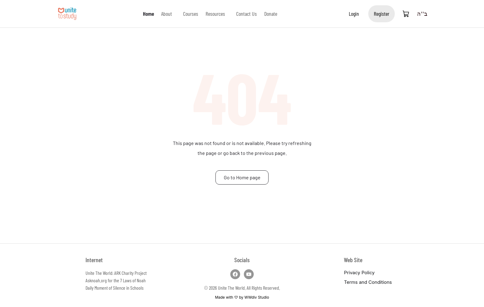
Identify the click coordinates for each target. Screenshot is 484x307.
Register (381, 13)
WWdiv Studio (256, 297)
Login (354, 13)
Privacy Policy (359, 272)
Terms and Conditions (368, 282)
